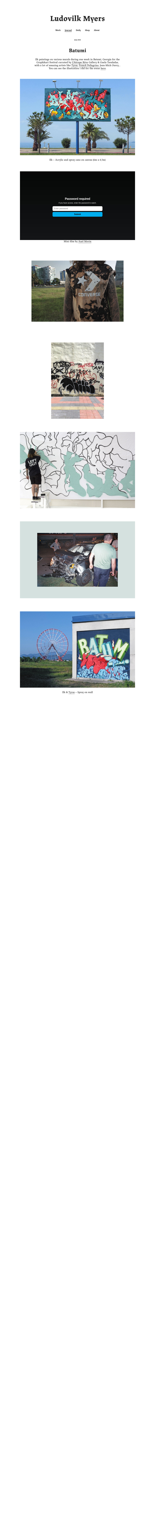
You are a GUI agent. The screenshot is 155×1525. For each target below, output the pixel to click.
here (103, 68)
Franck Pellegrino (88, 65)
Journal (68, 30)
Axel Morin (84, 241)
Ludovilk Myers (77, 19)
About (97, 30)
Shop (87, 30)
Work (58, 30)
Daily (78, 30)
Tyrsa (74, 65)
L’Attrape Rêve (80, 62)
